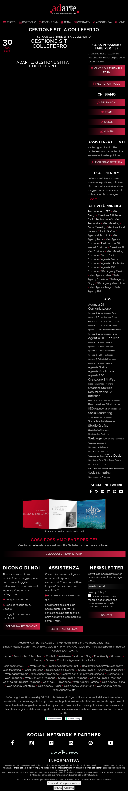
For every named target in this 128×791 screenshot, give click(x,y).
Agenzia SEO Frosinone (57, 681)
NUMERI (107, 131)
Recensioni (75, 786)
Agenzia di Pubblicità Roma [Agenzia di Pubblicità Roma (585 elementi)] (100, 363)
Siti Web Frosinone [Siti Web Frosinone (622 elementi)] (113, 409)
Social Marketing (97, 227)
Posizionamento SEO (99, 211)
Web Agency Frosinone (45, 673)
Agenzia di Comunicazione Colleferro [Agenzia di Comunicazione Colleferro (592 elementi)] (104, 321)
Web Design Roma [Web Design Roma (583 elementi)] (116, 468)
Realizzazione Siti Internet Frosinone (83, 673)
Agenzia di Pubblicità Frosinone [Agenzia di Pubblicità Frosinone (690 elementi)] (102, 359)
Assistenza (53, 786)
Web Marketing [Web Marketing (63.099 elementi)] (99, 472)
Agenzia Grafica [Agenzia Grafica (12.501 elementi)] (98, 367)
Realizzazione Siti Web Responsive (102, 665)
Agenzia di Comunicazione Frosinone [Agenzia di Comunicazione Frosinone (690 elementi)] (104, 330)
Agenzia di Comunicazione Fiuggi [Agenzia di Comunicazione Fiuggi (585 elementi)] (102, 325)
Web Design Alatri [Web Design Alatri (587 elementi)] (95, 460)
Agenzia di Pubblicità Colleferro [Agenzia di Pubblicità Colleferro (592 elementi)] (101, 351)
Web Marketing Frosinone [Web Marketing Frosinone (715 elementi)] (99, 477)
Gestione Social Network (60, 669)
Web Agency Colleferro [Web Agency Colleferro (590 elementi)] (98, 447)
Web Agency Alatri (64, 689)
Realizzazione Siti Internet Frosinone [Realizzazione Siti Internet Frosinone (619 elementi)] (104, 400)
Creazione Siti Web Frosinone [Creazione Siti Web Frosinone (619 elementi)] (100, 384)
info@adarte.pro (20, 646)
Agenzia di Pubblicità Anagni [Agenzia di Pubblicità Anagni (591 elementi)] (100, 347)
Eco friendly (101, 656)
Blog (88, 656)
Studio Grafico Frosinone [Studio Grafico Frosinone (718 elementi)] (98, 434)
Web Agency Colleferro (21, 685)
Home (7, 656)
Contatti (81, 782)
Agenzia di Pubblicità (99, 235)
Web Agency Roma (16, 673)
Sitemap (38, 660)
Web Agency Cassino (112, 271)
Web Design (37, 665)
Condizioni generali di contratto (76, 660)
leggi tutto (94, 198)
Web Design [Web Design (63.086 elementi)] (114, 455)
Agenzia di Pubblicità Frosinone (21, 681)
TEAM (65, 22)
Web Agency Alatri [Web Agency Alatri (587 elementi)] (116, 439)
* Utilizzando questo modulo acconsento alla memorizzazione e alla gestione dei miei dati (102, 601)
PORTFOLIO (27, 22)
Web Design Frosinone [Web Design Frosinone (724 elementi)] (98, 468)
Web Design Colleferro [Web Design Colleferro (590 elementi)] (97, 464)
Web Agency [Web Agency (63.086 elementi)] (97, 438)
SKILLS (107, 121)
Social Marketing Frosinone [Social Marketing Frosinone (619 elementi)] (100, 417)
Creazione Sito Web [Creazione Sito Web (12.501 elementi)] (100, 388)
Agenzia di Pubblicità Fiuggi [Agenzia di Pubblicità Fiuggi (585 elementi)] (100, 355)
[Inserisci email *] (107, 586)
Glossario (116, 656)
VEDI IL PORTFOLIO (106, 83)
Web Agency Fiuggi (49, 685)
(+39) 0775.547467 (47, 646)
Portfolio (29, 656)
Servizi (17, 656)
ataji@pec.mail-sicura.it (111, 646)
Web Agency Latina (100, 275)
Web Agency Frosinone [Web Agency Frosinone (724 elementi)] (98, 451)
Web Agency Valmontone (111, 283)
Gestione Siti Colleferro (50, 44)
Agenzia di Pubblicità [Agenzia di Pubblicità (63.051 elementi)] (103, 338)
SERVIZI (9, 22)
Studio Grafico (107, 231)
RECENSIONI (48, 22)
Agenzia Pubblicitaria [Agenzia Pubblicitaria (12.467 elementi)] (101, 371)
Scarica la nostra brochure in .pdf (64, 531)
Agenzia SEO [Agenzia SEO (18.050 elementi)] (96, 375)
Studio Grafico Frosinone (72, 677)
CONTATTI (81, 22)
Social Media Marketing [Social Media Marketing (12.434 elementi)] (102, 421)
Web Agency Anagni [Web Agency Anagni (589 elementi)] (97, 443)
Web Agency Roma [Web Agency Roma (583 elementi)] (96, 456)
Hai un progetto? (54, 782)
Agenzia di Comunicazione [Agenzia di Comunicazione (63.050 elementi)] (99, 306)
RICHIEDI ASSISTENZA (106, 162)
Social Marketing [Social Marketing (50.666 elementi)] (100, 413)
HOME (119, 22)
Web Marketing (111, 223)
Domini (50, 660)
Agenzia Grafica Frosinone (105, 677)
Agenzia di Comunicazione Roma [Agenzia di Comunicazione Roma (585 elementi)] (102, 334)
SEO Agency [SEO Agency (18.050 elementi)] (96, 408)
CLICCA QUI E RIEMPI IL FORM (107, 70)
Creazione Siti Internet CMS (63, 665)
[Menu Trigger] (123, 786)
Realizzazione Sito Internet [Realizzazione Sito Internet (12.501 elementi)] (104, 404)
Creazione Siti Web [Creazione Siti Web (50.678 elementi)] (102, 379)
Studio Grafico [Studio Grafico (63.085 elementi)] (98, 425)
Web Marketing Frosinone (40, 677)
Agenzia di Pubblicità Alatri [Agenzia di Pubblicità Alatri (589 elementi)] (100, 342)
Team (40, 656)
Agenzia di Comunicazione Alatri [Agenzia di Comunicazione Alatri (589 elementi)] (102, 313)
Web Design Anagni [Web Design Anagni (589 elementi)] (112, 460)
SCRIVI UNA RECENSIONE (21, 626)
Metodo (78, 656)
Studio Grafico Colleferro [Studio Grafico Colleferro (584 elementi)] (98, 430)
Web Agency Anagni (101, 287)
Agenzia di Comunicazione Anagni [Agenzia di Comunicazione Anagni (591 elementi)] (103, 317)
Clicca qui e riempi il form (64, 553)
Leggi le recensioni (15, 599)
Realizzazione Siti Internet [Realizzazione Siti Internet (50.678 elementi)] (100, 394)
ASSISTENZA (102, 22)
